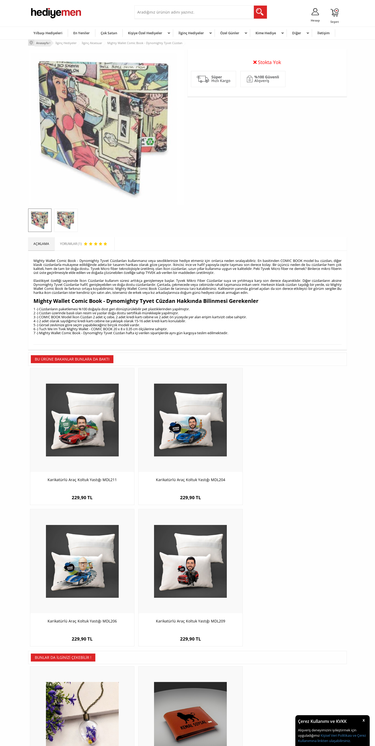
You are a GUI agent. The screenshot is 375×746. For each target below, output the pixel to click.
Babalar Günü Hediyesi (207, 716)
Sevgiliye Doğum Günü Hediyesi (160, 692)
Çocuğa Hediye (254, 692)
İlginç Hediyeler (191, 33)
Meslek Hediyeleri (97, 716)
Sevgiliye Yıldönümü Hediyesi (158, 716)
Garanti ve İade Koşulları (49, 700)
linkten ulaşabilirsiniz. (334, 740)
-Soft (160, 739)
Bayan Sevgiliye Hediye (154, 708)
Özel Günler (229, 33)
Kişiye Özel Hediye (97, 677)
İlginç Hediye (252, 716)
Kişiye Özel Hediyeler (145, 33)
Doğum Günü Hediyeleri (208, 685)
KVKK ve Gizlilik (42, 708)
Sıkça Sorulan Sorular (46, 716)
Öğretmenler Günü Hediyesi (211, 708)
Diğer (296, 33)
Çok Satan (109, 33)
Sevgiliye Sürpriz (96, 708)
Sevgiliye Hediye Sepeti (154, 685)
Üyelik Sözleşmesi (44, 685)
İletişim (323, 33)
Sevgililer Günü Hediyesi (208, 677)
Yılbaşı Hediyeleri (47, 33)
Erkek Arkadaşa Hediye (101, 685)
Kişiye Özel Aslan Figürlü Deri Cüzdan (147, 578)
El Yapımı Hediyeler (98, 700)
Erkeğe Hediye (254, 677)
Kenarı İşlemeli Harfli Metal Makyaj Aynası (307, 581)
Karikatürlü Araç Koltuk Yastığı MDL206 (227, 452)
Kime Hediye (265, 33)
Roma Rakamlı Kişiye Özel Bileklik (227, 578)
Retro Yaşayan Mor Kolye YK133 (68, 578)
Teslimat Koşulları (44, 677)
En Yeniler (81, 33)
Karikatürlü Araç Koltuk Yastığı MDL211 (68, 452)
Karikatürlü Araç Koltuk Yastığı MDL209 (307, 452)
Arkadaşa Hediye (256, 708)
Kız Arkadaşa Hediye (99, 692)
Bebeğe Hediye (254, 700)
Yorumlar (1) (336, 60)
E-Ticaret (171, 739)
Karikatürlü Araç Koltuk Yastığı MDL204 (148, 452)
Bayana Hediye (254, 685)
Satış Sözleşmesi (43, 692)
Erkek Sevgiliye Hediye (153, 700)
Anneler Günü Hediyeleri (208, 700)
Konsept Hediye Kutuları (154, 677)
